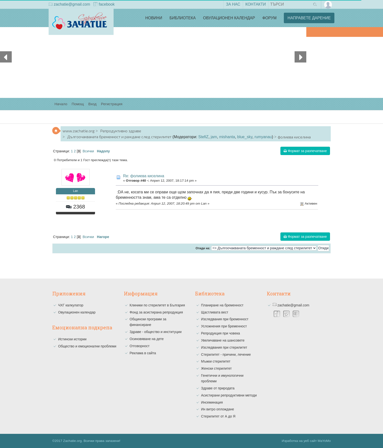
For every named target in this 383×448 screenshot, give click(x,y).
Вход (92, 104)
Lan (75, 191)
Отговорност (140, 346)
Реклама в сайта (143, 353)
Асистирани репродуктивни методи (229, 395)
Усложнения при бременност (224, 326)
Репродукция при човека (220, 333)
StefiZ (203, 137)
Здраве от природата (217, 388)
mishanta (227, 137)
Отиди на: (203, 248)
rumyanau (263, 137)
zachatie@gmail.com (69, 4)
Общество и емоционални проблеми (87, 346)
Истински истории (72, 339)
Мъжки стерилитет (215, 361)
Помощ (78, 104)
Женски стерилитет (216, 368)
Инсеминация (212, 402)
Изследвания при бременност (224, 319)
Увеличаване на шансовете (223, 340)
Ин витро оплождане (217, 409)
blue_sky (244, 137)
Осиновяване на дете (147, 339)
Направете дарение (309, 18)
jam (214, 137)
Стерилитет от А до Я (218, 416)
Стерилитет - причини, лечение (226, 354)
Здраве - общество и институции (156, 332)
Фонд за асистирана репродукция (156, 312)
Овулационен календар (229, 18)
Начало (60, 104)
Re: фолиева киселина (143, 176)
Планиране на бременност (222, 305)
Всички (88, 151)
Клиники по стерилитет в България (157, 305)
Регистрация (111, 104)
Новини (153, 18)
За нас (233, 4)
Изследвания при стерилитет (224, 347)
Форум (269, 18)
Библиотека (183, 18)
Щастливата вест (214, 312)
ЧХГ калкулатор (70, 305)
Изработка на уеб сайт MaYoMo (306, 441)
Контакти (255, 4)
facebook (104, 4)
